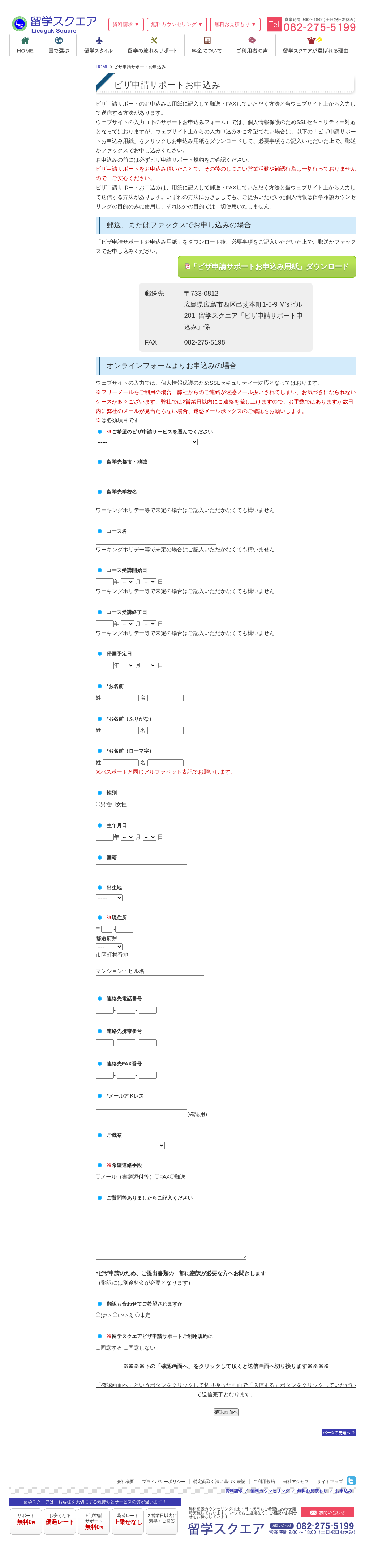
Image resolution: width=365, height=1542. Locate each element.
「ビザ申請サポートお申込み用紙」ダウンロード (269, 266)
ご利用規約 (264, 1482)
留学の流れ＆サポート (153, 45)
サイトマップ (330, 1482)
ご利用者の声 (254, 45)
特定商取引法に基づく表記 (219, 1482)
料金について (208, 45)
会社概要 (125, 1482)
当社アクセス (296, 1482)
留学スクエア (54, 23)
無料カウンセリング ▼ (177, 24)
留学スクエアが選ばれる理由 (317, 45)
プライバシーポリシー (163, 1482)
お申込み (343, 1491)
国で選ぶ (59, 45)
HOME (25, 45)
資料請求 (234, 1491)
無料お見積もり (312, 1491)
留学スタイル (99, 45)
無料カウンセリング (269, 1491)
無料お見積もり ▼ (235, 24)
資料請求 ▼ (126, 24)
